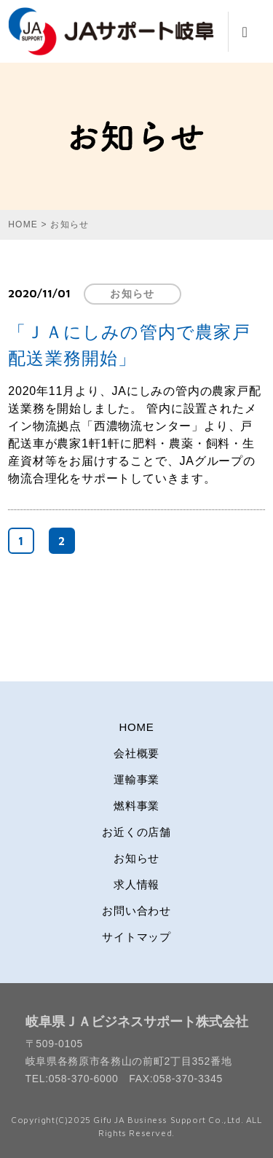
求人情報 (136, 884)
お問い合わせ (136, 910)
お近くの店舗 (136, 832)
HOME (136, 727)
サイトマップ (136, 937)
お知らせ (132, 294)
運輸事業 (136, 779)
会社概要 (136, 753)
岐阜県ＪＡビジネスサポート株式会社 (136, 1021)
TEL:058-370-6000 (72, 1078)
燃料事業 (136, 805)
